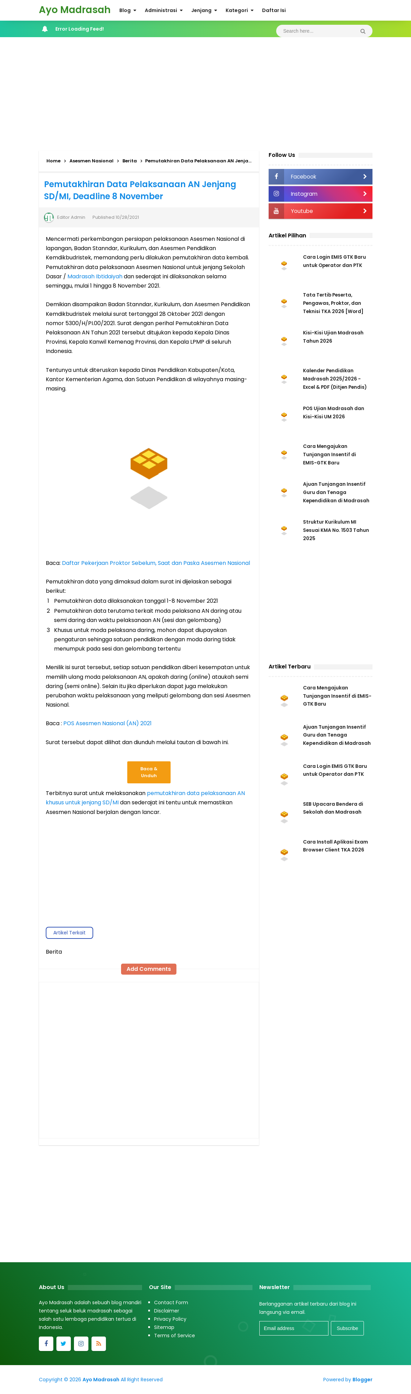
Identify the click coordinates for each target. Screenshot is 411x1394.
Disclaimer (166, 1310)
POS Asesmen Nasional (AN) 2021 (107, 723)
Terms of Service (174, 1335)
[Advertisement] (205, 92)
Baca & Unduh (149, 772)
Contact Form (171, 1302)
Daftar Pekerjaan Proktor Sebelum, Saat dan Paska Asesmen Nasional (156, 563)
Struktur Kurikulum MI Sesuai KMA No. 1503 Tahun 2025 (336, 532)
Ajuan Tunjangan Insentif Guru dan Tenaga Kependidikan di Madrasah (337, 738)
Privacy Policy (170, 1319)
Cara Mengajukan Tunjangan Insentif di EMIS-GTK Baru (329, 454)
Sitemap (164, 1327)
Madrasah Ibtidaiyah (94, 276)
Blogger (362, 1379)
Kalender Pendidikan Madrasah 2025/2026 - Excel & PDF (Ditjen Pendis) (336, 378)
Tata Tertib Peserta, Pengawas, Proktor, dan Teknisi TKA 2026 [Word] (334, 303)
